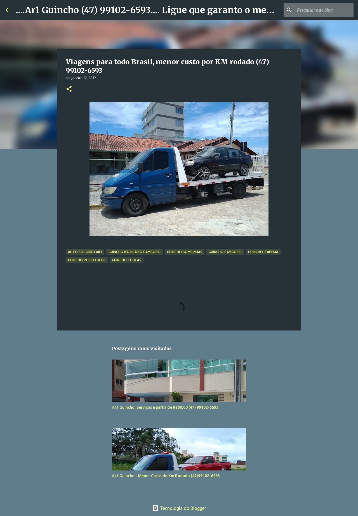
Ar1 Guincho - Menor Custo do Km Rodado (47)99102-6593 (166, 476)
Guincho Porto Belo (86, 260)
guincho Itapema (263, 252)
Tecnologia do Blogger (179, 508)
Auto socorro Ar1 (85, 252)
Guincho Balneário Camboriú (135, 252)
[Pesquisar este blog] (324, 10)
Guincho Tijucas (126, 260)
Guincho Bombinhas (184, 252)
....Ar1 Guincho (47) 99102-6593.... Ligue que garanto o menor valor (161, 10)
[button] (69, 89)
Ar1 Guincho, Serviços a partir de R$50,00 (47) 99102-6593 (165, 407)
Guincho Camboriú (225, 252)
